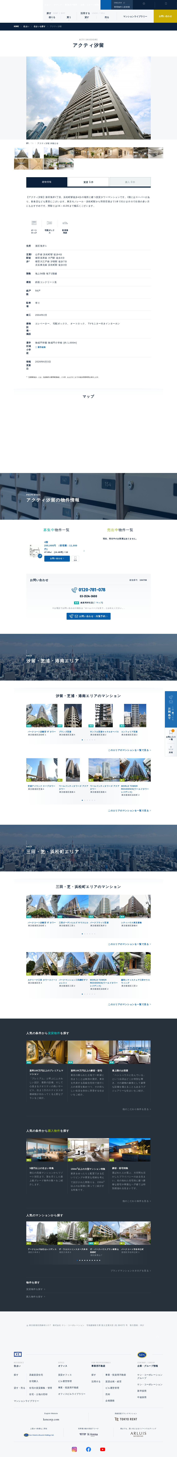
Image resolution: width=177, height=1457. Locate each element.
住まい (49, 5)
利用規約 (105, 1444)
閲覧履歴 (143, 7)
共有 (171, 752)
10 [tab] (99, 1235)
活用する (85, 13)
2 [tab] (84, 709)
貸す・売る (19, 1364)
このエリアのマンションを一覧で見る (128, 720)
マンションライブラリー (135, 16)
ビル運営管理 (65, 1357)
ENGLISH (118, 3)
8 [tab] (94, 1235)
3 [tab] (87, 709)
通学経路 (54, 330)
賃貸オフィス (65, 1351)
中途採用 (142, 1373)
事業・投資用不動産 (68, 1363)
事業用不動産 (78, 5)
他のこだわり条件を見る (136, 1079)
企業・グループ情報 (99, 5)
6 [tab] (94, 709)
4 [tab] (89, 709)
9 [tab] (97, 1235)
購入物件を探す (34, 1271)
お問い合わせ (165, 16)
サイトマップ (122, 1444)
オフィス (62, 5)
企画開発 (110, 1376)
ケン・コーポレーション (150, 1360)
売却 (107, 1370)
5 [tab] (92, 709)
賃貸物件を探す (34, 1264)
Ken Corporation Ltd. (21, 11)
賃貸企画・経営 (113, 1357)
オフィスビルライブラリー (72, 1370)
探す (49, 13)
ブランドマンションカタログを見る (130, 1245)
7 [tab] (92, 1235)
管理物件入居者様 (122, 7)
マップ (99, 572)
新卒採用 (142, 1367)
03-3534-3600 (88, 566)
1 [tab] (82, 709)
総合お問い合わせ (57, 1444)
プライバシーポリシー (84, 1444)
